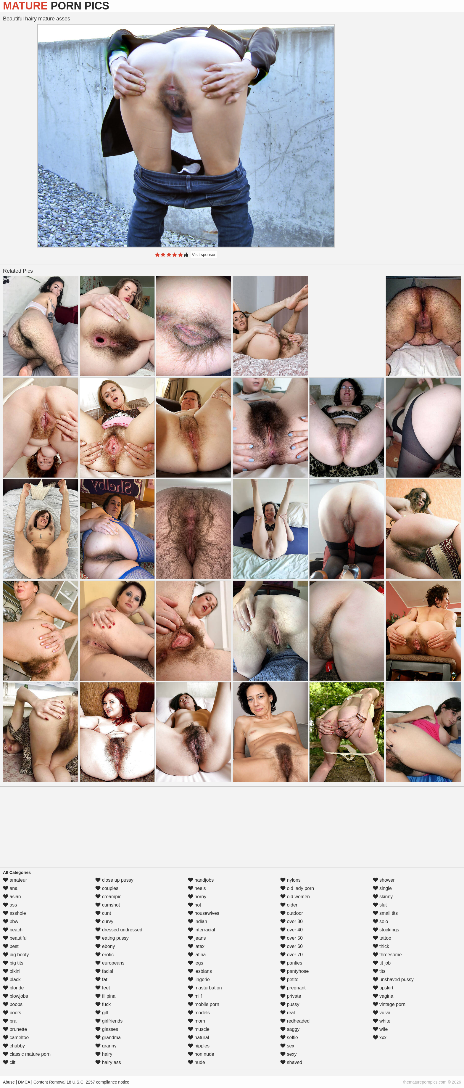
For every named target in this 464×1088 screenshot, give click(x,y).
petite (289, 979)
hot (194, 904)
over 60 (291, 946)
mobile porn (203, 1004)
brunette (15, 1029)
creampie (108, 896)
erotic (104, 954)
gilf (101, 1012)
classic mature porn (27, 1054)
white (382, 1020)
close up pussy (114, 880)
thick (381, 946)
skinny (383, 896)
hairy (103, 1054)
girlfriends (109, 1020)
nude (196, 1062)
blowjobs (15, 996)
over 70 (291, 954)
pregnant (293, 987)
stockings (386, 929)
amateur (15, 880)
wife (380, 1029)
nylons (290, 880)
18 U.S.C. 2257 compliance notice (98, 1082)
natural (198, 1037)
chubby (14, 1045)
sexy (288, 1054)
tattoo (382, 938)
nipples (199, 1045)
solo (380, 921)
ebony (105, 946)
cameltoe (16, 1037)
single (382, 888)
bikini (11, 971)
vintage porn (389, 1004)
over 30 (291, 921)
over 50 (291, 938)
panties (291, 962)
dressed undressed (118, 929)
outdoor (291, 913)
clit (9, 1062)
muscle (199, 1029)
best (11, 946)
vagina (383, 996)
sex (287, 1045)
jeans (197, 938)
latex (196, 946)
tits (379, 971)
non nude (201, 1054)
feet (102, 987)
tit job (382, 962)
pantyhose (294, 971)
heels (197, 888)
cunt (103, 913)
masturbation (205, 987)
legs (195, 962)
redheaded (295, 1020)
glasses (106, 1029)
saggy (289, 1029)
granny (105, 1045)
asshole (14, 913)
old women (295, 896)
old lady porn (297, 888)
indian (197, 921)
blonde (13, 987)
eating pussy (111, 938)
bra (10, 1020)
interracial (201, 929)
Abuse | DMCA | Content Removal (34, 1082)
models (199, 1012)
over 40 (291, 929)
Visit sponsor (204, 254)
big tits (13, 962)
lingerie (199, 979)
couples (106, 888)
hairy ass (108, 1062)
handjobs (201, 880)
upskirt (383, 987)
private (290, 996)
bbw (10, 921)
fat (101, 979)
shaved (291, 1062)
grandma (108, 1037)
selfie (289, 1037)
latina (197, 954)
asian (12, 896)
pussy (289, 1004)
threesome (387, 954)
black (12, 979)
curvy (104, 921)
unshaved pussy (393, 979)
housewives (203, 913)
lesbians (200, 971)
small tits (385, 913)
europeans (109, 962)
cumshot (107, 904)
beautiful (15, 938)
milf (195, 996)
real (287, 1012)
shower (384, 880)
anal (11, 888)
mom (196, 1020)
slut (380, 904)
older (288, 904)
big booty (16, 954)
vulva (382, 1012)
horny (197, 896)
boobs (12, 1004)
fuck (103, 1004)
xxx (379, 1037)
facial (104, 971)
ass (10, 904)
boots (12, 1012)
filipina (105, 996)
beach (12, 929)
